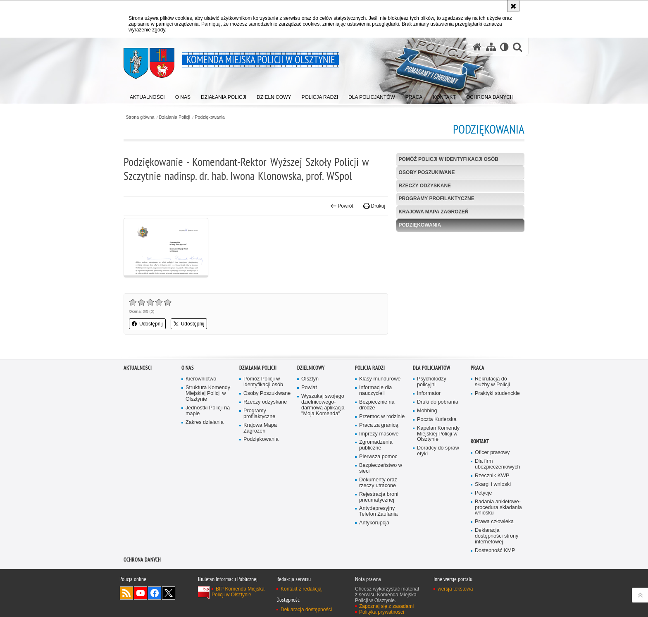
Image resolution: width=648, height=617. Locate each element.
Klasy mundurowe (379, 454)
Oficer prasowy (492, 528)
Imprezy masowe (378, 509)
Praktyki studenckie (497, 469)
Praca (477, 443)
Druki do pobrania (437, 478)
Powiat (309, 463)
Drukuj (374, 206)
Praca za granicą (378, 500)
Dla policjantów (431, 443)
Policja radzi (370, 443)
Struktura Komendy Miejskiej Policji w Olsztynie (208, 469)
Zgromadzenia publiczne (376, 520)
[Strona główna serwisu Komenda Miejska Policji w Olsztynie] (477, 47)
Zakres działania (205, 497)
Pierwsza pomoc (378, 532)
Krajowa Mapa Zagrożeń (434, 212)
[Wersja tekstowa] (504, 47)
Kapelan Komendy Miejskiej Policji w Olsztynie (438, 509)
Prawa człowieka (494, 597)
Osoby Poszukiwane (427, 172)
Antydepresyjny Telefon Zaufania (378, 587)
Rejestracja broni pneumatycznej (378, 572)
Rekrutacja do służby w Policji (492, 457)
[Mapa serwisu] (491, 47)
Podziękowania (210, 117)
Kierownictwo (201, 454)
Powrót (341, 206)
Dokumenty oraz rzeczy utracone (378, 558)
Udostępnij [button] (147, 324)
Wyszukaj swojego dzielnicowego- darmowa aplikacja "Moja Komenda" (323, 480)
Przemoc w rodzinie (382, 492)
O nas (187, 443)
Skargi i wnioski (493, 559)
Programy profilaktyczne (436, 198)
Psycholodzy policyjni (431, 457)
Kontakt (480, 517)
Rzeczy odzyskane (425, 186)
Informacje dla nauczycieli (375, 466)
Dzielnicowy (310, 443)
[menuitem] (147, 95)
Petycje (483, 568)
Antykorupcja (374, 598)
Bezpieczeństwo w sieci (380, 544)
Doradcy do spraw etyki (438, 526)
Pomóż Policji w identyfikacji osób (448, 159)
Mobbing (427, 486)
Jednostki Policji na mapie (208, 486)
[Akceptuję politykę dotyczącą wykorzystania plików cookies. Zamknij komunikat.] (513, 6)
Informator (429, 469)
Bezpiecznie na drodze (377, 480)
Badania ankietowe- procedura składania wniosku (498, 582)
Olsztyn (310, 454)
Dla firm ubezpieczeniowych (497, 539)
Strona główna (140, 117)
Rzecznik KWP (492, 551)
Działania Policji (175, 117)
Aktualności (138, 443)
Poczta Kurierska (436, 494)
